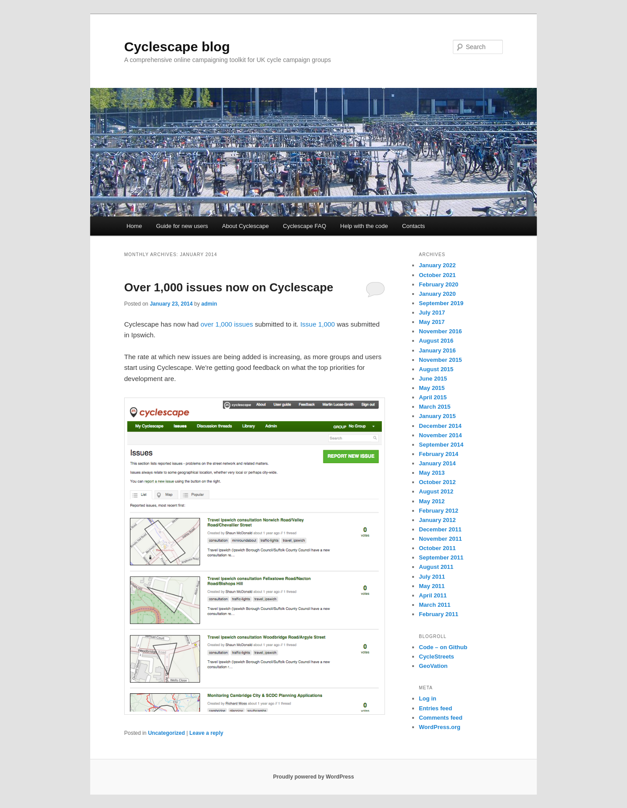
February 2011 (438, 614)
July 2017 (432, 312)
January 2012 (437, 520)
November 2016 (440, 331)
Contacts (413, 226)
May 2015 (432, 388)
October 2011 (437, 548)
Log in (427, 698)
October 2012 (437, 482)
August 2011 (436, 567)
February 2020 (438, 284)
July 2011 (432, 576)
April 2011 (433, 595)
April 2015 (433, 397)
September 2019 (441, 303)
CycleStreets (436, 656)
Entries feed (435, 708)
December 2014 (440, 426)
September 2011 (441, 557)
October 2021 (437, 275)
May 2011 (432, 586)
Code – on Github (443, 647)
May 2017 (432, 322)
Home (134, 226)
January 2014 (437, 463)
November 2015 (440, 359)
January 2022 (437, 265)
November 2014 (440, 435)
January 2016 (437, 350)
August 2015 (436, 369)
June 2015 (433, 378)
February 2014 (438, 454)
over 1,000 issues (227, 324)
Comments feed (441, 717)
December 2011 (440, 529)
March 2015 (435, 406)
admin (209, 304)
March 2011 (435, 604)
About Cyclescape (245, 226)
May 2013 (432, 472)
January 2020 (437, 293)
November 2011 (440, 538)
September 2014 (441, 444)
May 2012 (432, 501)
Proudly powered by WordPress (313, 777)
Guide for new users (182, 226)
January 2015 (437, 416)
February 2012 (438, 510)
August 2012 (436, 491)
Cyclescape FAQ (304, 226)
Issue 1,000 (317, 324)
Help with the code (364, 226)
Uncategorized (166, 733)
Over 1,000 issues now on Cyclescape (228, 287)
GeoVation (433, 666)
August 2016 (436, 340)
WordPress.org (439, 727)
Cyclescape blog (177, 46)
